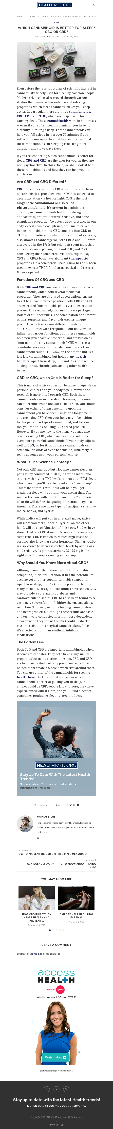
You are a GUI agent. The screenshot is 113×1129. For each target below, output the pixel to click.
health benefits (29, 677)
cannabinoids (57, 121)
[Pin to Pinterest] (74, 805)
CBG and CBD (36, 160)
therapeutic (78, 258)
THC (42, 116)
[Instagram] (66, 1089)
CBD (32, 16)
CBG (30, 445)
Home (20, 16)
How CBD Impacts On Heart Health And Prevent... (36, 917)
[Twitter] (56, 1089)
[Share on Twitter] (71, 805)
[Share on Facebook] (67, 805)
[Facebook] (47, 1089)
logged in (34, 953)
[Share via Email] (78, 805)
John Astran (52, 36)
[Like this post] (61, 805)
